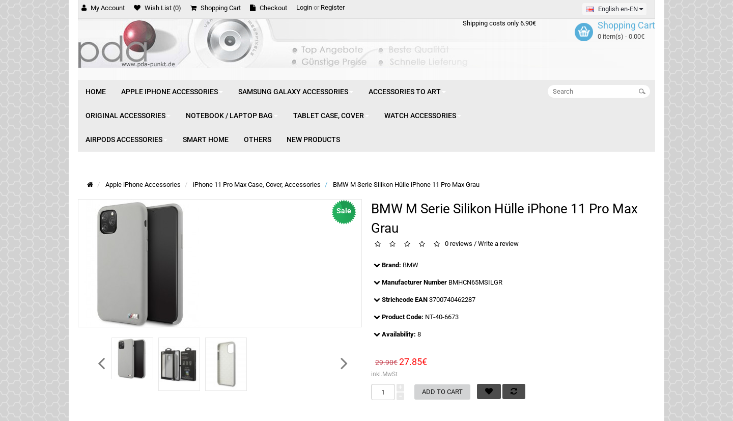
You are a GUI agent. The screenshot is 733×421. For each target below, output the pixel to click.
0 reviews (458, 244)
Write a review (498, 244)
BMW (410, 265)
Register (333, 7)
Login (304, 7)
